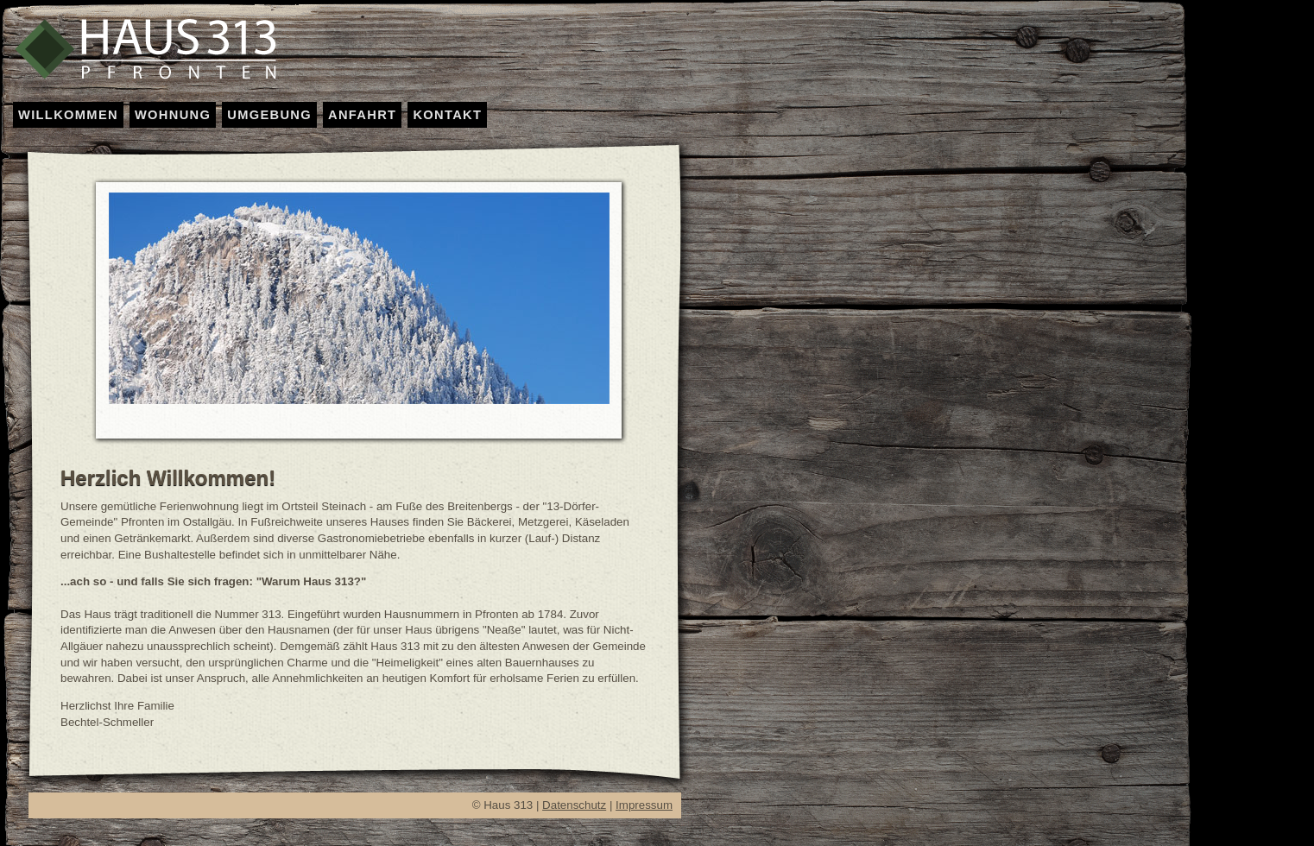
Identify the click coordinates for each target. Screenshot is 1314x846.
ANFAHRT (362, 115)
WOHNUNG (173, 115)
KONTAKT (447, 115)
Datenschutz (574, 805)
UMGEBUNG (269, 115)
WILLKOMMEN (68, 115)
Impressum (644, 805)
